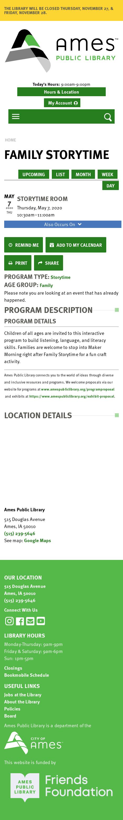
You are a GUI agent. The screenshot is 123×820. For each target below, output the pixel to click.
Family (46, 285)
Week (107, 174)
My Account (60, 102)
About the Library (22, 701)
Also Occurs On (63, 224)
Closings (13, 667)
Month (83, 174)
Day (111, 185)
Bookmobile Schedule (26, 674)
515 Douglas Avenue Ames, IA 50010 (25, 589)
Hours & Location (61, 91)
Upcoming (34, 174)
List (60, 174)
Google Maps (37, 540)
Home (10, 140)
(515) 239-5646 (19, 533)
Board (10, 715)
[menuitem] (62, 102)
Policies (12, 708)
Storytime (60, 276)
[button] (61, 84)
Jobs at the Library (22, 694)
